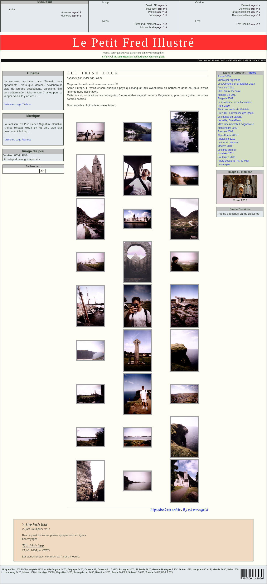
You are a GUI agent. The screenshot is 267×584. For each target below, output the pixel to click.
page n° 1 (76, 12)
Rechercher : (33, 166)
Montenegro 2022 (227, 127)
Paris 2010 (224, 105)
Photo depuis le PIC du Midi (233, 160)
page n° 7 (255, 24)
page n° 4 (255, 9)
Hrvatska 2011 (226, 153)
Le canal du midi (227, 149)
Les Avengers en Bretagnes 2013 (236, 83)
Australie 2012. (226, 87)
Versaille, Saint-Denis (230, 120)
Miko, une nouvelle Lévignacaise (236, 124)
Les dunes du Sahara (230, 116)
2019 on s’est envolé (229, 91)
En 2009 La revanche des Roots (235, 113)
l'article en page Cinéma (17, 104)
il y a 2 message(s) (195, 509)
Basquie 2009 (225, 131)
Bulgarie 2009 (225, 98)
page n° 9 (162, 9)
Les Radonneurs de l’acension (234, 102)
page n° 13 (161, 27)
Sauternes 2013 (227, 157)
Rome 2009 (224, 76)
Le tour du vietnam (228, 142)
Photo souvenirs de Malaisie (233, 109)
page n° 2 (76, 16)
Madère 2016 (225, 146)
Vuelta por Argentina (229, 80)
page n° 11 (161, 15)
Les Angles (224, 164)
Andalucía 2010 (226, 138)
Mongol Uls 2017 (227, 94)
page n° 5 (255, 12)
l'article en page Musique (17, 139)
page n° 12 (161, 24)
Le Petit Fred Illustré (133, 42)
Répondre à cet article (165, 509)
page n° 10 (161, 12)
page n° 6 (255, 15)
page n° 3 (255, 5)
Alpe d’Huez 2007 (228, 135)
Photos (252, 72)
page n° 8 (162, 5)
